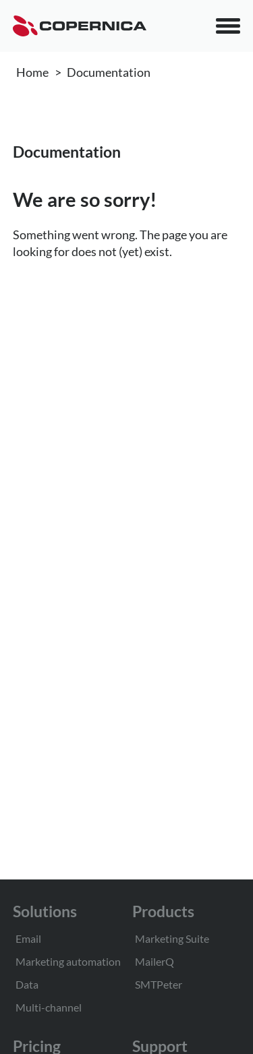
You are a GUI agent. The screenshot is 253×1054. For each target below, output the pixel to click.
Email (28, 938)
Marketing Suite (172, 938)
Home (32, 72)
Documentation (108, 72)
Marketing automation (68, 961)
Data (27, 984)
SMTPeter (158, 984)
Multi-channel (49, 1007)
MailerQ (154, 961)
